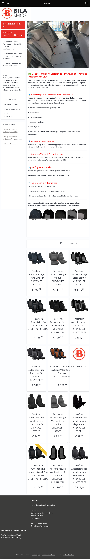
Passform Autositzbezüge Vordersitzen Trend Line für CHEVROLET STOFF (36, 422)
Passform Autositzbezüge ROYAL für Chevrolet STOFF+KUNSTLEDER (38, 323)
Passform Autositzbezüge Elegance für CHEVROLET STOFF (79, 278)
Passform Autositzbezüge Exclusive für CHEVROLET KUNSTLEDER (36, 373)
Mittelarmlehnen (10, 144)
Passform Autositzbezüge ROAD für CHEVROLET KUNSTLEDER (79, 325)
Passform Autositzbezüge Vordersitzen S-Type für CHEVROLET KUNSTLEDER (58, 474)
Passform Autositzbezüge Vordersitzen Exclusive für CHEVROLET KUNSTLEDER (79, 474)
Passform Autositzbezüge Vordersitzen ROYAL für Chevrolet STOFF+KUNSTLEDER (38, 472)
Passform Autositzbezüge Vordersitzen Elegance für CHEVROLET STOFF (79, 422)
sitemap (34, 555)
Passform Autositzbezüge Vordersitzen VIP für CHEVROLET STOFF (58, 422)
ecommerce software (48, 555)
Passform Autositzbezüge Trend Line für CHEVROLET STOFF (36, 278)
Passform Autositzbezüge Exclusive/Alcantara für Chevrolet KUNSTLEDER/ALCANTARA (62, 371)
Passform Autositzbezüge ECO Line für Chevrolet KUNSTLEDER (58, 325)
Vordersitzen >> (79, 366)
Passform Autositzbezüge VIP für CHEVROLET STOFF (58, 278)
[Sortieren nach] (72, 243)
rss (39, 555)
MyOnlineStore (69, 555)
